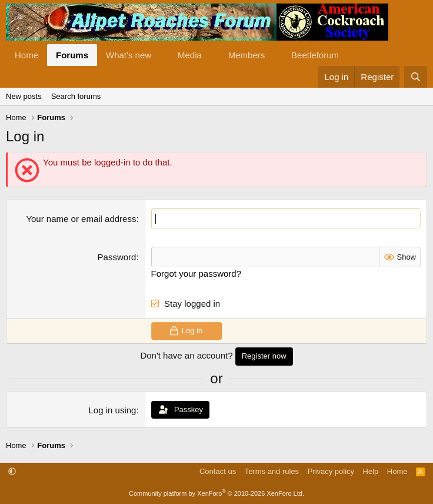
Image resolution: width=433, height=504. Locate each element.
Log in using (112, 410)
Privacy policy (331, 471)
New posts (24, 96)
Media (190, 55)
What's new (128, 55)
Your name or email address (81, 219)
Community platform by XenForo (216, 493)
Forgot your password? (196, 273)
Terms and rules (272, 471)
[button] (160, 55)
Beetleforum (315, 55)
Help (371, 471)
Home (26, 55)
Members (246, 55)
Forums (72, 55)
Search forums (76, 96)
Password (117, 257)
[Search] (415, 77)
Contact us (217, 471)
